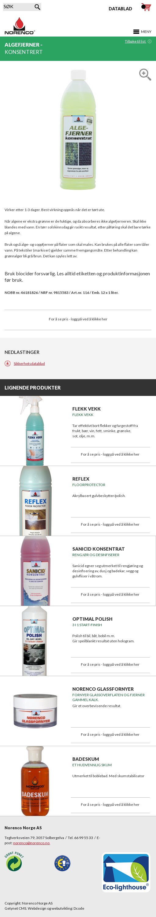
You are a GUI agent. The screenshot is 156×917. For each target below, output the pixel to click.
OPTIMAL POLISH (92, 619)
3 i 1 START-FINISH (87, 625)
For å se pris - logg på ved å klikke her (78, 319)
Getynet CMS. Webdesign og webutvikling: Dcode (44, 908)
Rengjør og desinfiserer (95, 554)
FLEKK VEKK (86, 408)
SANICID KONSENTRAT (98, 549)
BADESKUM (85, 759)
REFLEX (80, 478)
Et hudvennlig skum (92, 765)
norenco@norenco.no (31, 843)
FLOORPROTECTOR (88, 484)
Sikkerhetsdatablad (29, 363)
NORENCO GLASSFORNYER (103, 689)
